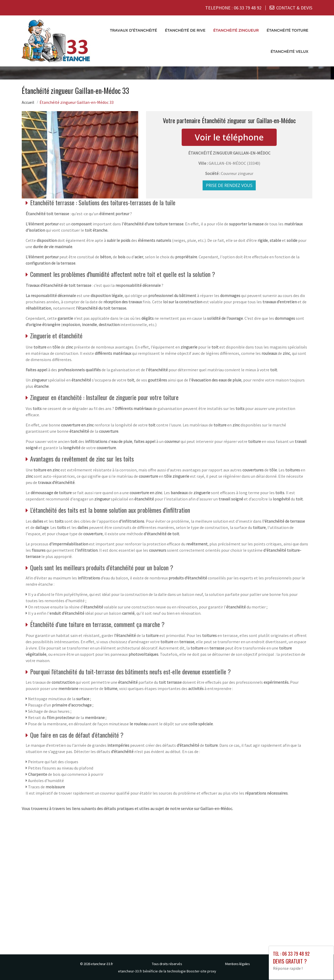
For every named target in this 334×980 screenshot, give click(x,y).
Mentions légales (237, 963)
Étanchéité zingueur (236, 30)
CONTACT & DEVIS (294, 8)
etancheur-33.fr (102, 963)
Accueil (28, 102)
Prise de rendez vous (229, 186)
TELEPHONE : (233, 8)
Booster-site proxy (201, 971)
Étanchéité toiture (288, 30)
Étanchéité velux (289, 51)
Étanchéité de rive (185, 30)
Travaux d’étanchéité (133, 30)
